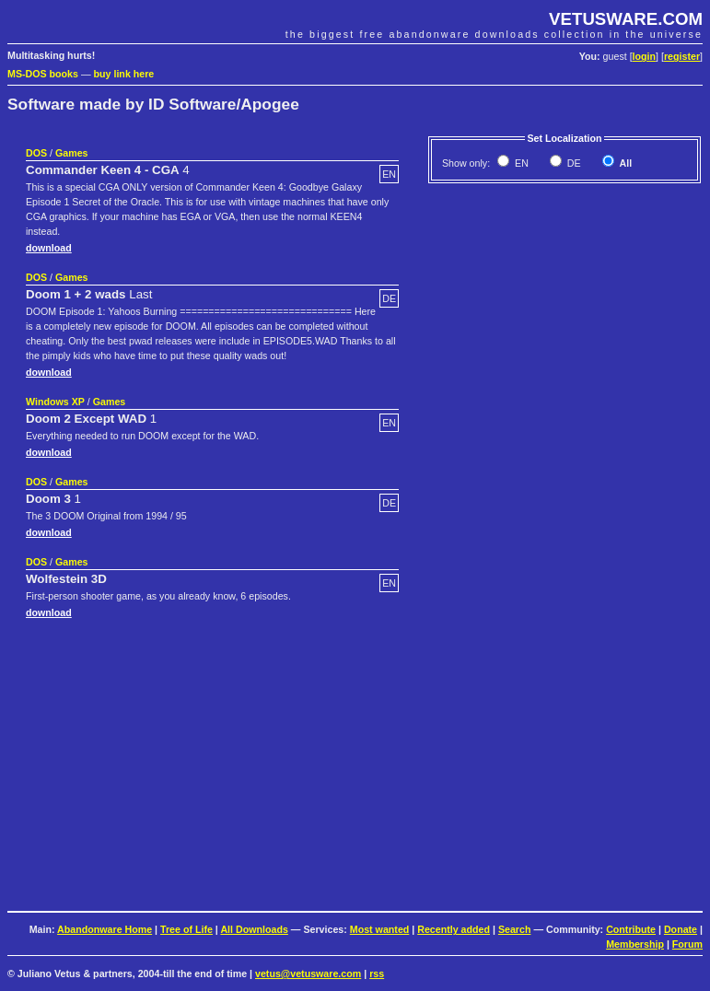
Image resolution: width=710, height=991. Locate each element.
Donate (680, 929)
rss (376, 973)
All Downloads (253, 929)
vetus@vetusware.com (308, 973)
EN (520, 163)
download (49, 247)
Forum (687, 944)
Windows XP (55, 401)
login (644, 56)
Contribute (631, 929)
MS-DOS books (42, 73)
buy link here (124, 73)
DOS (36, 152)
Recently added (453, 929)
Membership (635, 944)
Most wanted (380, 929)
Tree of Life (186, 929)
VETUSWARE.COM (626, 19)
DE (573, 163)
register (682, 56)
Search (514, 929)
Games (71, 152)
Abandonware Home (104, 929)
